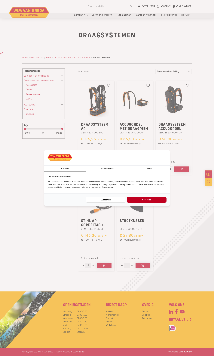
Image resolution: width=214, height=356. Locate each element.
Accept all (146, 199)
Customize (106, 199)
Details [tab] (149, 168)
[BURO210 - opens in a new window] (156, 157)
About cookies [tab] (107, 168)
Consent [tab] (65, 168)
